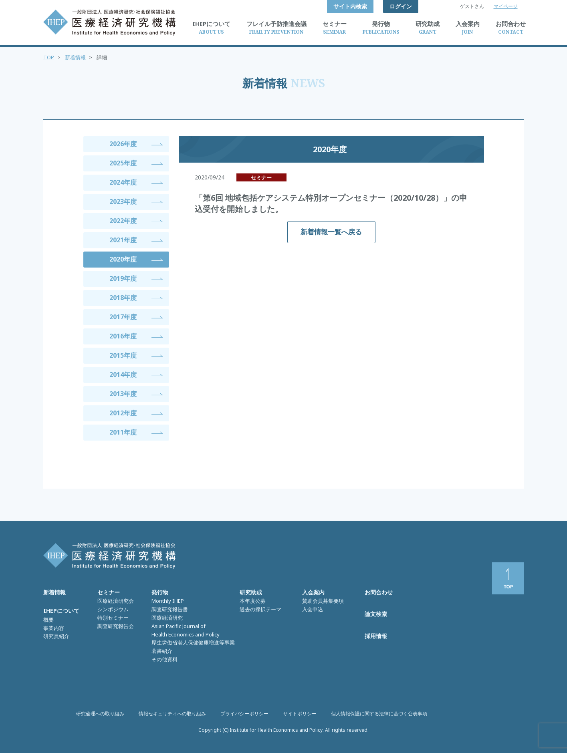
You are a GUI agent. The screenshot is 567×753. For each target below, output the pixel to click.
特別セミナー (113, 617)
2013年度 (123, 393)
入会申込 (312, 609)
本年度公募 (253, 600)
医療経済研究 (167, 617)
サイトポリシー (300, 713)
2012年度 (123, 413)
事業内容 (53, 628)
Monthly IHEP (167, 600)
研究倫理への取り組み (100, 713)
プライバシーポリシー (244, 713)
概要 (48, 619)
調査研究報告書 (169, 609)
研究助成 (251, 592)
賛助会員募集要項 (323, 600)
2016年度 (123, 336)
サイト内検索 (350, 6)
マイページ (506, 6)
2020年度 (123, 259)
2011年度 (123, 432)
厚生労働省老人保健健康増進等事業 (193, 642)
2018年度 (123, 297)
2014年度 (123, 374)
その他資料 (164, 659)
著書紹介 (161, 650)
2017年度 (123, 316)
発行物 (159, 592)
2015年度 (123, 355)
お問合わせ (379, 592)
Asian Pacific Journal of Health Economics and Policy (185, 630)
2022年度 (123, 220)
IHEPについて (61, 610)
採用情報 (376, 636)
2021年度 (123, 240)
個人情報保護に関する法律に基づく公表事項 (379, 713)
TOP (48, 57)
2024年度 (123, 182)
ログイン (400, 6)
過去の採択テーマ (260, 609)
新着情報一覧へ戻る (331, 231)
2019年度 (123, 278)
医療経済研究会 (115, 600)
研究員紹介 (56, 636)
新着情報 (75, 57)
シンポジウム (113, 609)
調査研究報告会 (115, 626)
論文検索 (376, 614)
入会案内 (313, 592)
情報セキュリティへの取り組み (172, 713)
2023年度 (123, 201)
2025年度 (123, 163)
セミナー (108, 592)
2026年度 (123, 143)
